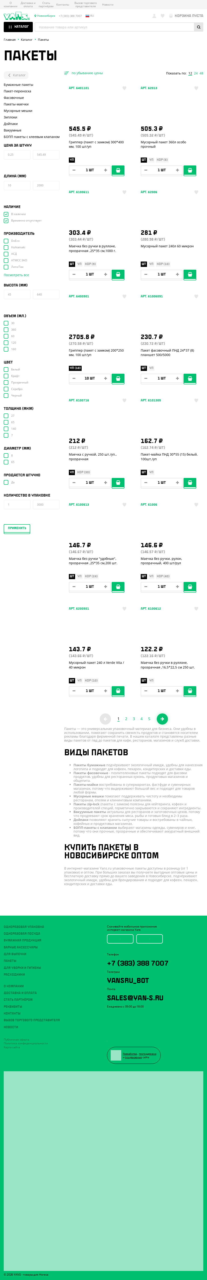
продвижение (133, 1057)
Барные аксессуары (21, 947)
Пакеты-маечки (16, 104)
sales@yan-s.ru (135, 997)
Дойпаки (11, 123)
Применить (17, 528)
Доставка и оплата (28, 4)
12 (190, 73)
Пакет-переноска (17, 91)
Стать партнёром (46, 4)
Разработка (130, 1053)
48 (201, 73)
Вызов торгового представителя (85, 4)
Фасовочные (14, 97)
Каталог (16, 75)
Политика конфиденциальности (26, 1043)
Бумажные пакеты (18, 84)
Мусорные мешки (18, 110)
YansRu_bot (128, 979)
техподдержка (147, 1053)
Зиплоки (10, 117)
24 (196, 73)
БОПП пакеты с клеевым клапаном (32, 136)
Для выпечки (15, 954)
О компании (10, 4)
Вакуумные (12, 130)
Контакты (62, 4)
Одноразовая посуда (22, 933)
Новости (108, 4)
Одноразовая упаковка (24, 927)
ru (90, 15)
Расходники (14, 974)
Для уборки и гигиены (22, 968)
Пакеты (10, 961)
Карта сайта (12, 1047)
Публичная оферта (16, 1039)
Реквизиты (13, 1006)
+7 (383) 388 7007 (137, 962)
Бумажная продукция (22, 940)
